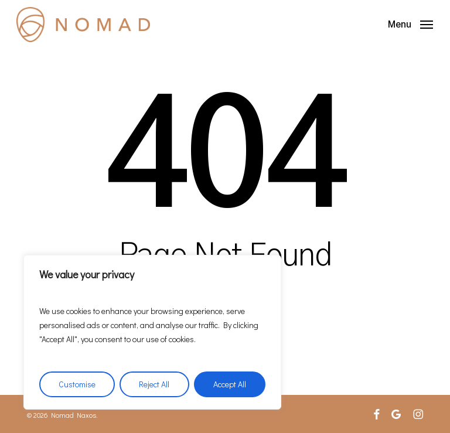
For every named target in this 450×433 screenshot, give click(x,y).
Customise (77, 384)
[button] (410, 23)
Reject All (154, 384)
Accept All (229, 384)
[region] (152, 332)
